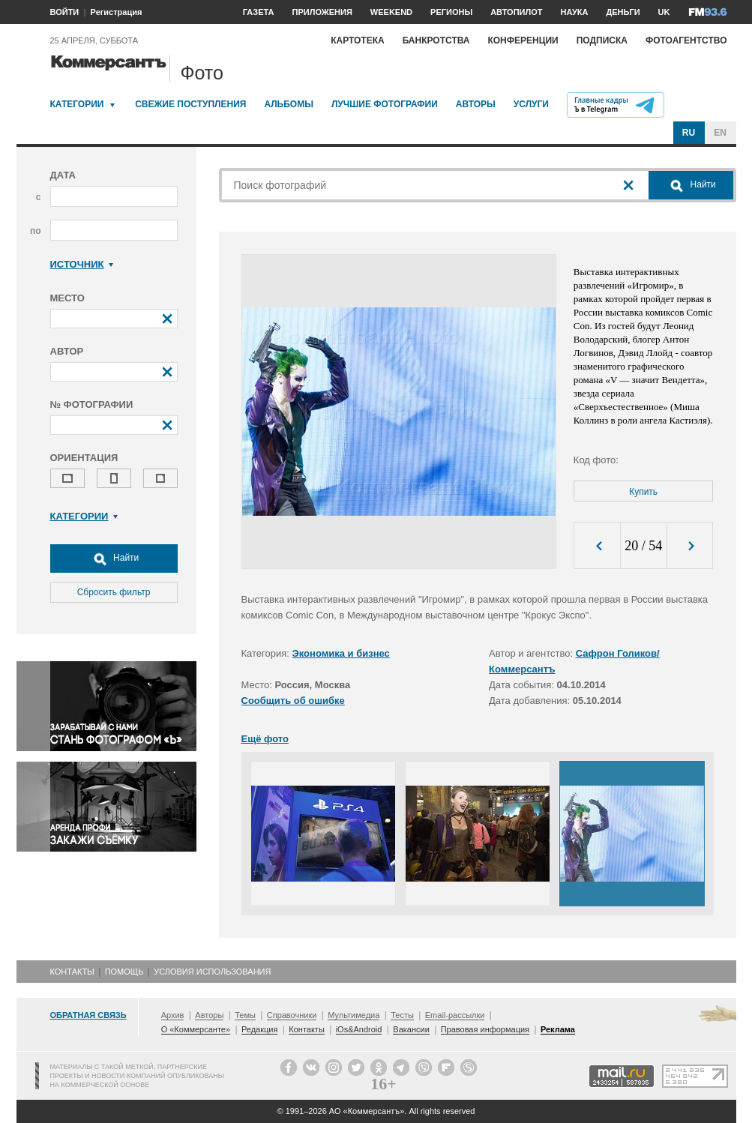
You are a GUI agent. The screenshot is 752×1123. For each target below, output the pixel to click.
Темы (245, 1015)
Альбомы (288, 104)
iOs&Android (359, 1029)
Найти (113, 558)
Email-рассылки (455, 1015)
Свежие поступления (190, 104)
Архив (172, 1015)
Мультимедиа (353, 1015)
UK (664, 11)
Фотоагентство (686, 40)
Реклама (558, 1029)
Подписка (602, 40)
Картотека (358, 40)
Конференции (522, 40)
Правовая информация (485, 1029)
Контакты (72, 971)
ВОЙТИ (64, 11)
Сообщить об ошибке (293, 700)
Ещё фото (265, 738)
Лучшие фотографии (384, 104)
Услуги (531, 104)
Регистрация (116, 11)
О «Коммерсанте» (195, 1029)
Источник (82, 264)
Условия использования (212, 971)
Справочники (292, 1015)
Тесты (402, 1015)
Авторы (476, 104)
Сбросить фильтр (114, 592)
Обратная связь (88, 1015)
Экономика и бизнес (341, 653)
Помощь (124, 971)
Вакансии (411, 1029)
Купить (643, 492)
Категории (77, 104)
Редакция (259, 1029)
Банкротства (436, 40)
